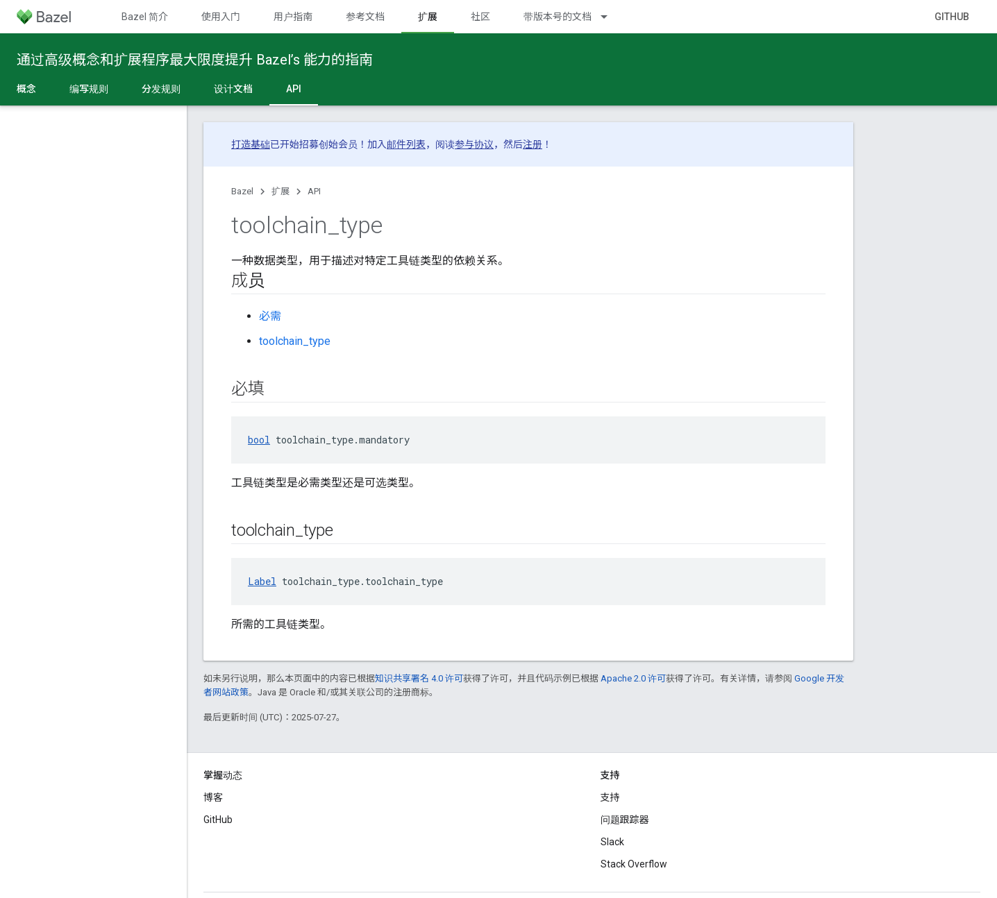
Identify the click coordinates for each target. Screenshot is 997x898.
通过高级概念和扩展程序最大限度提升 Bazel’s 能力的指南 (195, 59)
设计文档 (233, 88)
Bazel (242, 191)
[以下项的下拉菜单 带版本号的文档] (610, 16)
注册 (532, 144)
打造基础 (250, 144)
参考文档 (365, 16)
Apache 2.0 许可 (633, 678)
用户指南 (293, 16)
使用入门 (220, 16)
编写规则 (88, 88)
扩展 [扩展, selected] (427, 16)
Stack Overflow (634, 864)
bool (259, 439)
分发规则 (161, 88)
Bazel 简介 (145, 16)
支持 (610, 797)
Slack (612, 841)
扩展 (280, 191)
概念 (26, 88)
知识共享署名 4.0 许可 (419, 678)
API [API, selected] (293, 88)
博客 (213, 797)
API (314, 191)
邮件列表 (406, 144)
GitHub (952, 16)
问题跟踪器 (625, 819)
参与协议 (474, 144)
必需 (270, 316)
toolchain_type (294, 341)
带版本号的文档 (557, 16)
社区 (480, 16)
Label (262, 581)
